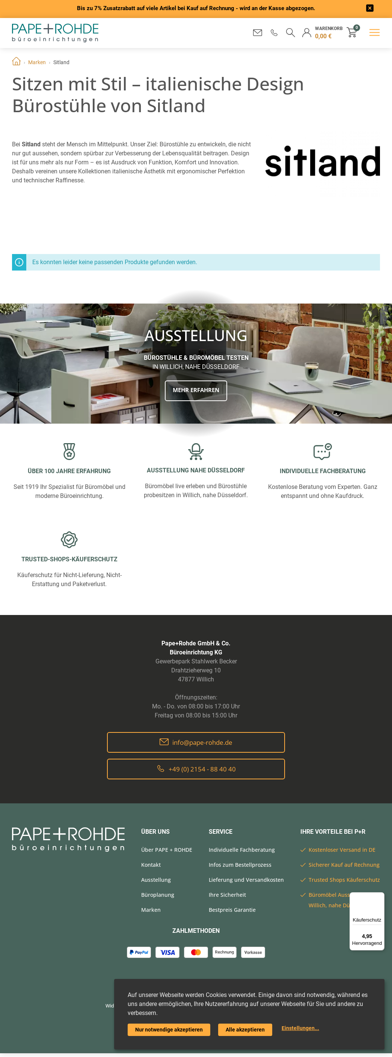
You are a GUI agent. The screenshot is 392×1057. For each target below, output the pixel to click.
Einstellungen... (300, 1028)
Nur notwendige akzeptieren (169, 1030)
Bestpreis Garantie (232, 909)
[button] (273, 32)
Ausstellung (156, 879)
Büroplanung (157, 894)
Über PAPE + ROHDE (166, 849)
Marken (37, 62)
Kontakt (151, 864)
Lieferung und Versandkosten (246, 879)
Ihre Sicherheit (227, 894)
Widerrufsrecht (113, 1007)
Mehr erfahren (196, 390)
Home (16, 62)
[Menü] (379, 896)
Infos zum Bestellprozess (240, 864)
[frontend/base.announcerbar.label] (370, 9)
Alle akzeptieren (245, 1030)
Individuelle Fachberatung (242, 849)
